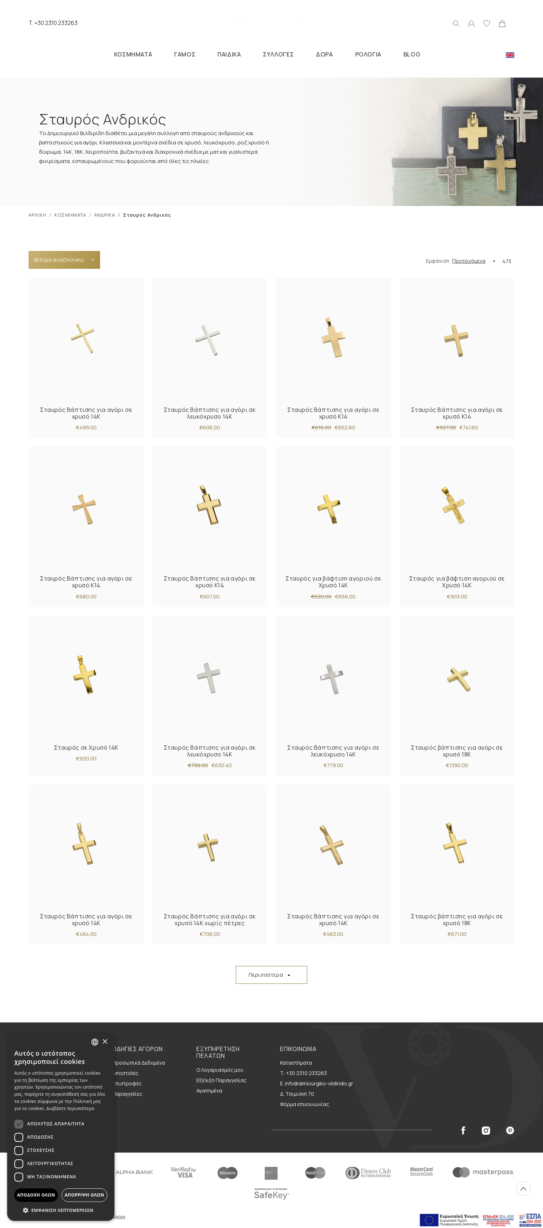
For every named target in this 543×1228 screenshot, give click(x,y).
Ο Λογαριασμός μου (219, 1069)
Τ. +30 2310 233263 (303, 1073)
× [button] (104, 1042)
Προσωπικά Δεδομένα (138, 1062)
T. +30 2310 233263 (53, 23)
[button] (60, 1210)
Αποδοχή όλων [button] (36, 1195)
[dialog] (60, 1127)
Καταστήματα (296, 1062)
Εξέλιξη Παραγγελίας (221, 1080)
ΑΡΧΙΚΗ (38, 215)
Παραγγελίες (127, 1093)
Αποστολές (125, 1073)
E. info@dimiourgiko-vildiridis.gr (316, 1083)
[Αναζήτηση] (456, 23)
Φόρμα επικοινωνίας (304, 1104)
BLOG (411, 54)
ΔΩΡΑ (324, 54)
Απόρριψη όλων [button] (84, 1195)
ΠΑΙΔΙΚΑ (229, 54)
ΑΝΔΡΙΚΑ (104, 215)
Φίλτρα (64, 259)
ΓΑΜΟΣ (184, 54)
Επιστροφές (127, 1083)
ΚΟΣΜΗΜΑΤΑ (133, 54)
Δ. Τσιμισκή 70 (297, 1093)
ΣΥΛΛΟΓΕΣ (278, 54)
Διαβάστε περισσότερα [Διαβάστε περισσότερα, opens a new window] (70, 1108)
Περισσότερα (266, 974)
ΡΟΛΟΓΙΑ (368, 54)
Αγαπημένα (209, 1090)
